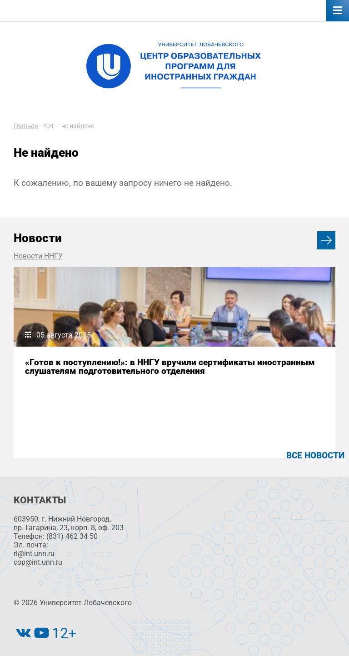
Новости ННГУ (38, 256)
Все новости (315, 455)
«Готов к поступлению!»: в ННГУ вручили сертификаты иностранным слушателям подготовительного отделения (170, 366)
